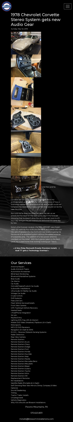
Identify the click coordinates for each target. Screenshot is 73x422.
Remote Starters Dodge (20, 347)
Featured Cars (16, 301)
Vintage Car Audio (18, 293)
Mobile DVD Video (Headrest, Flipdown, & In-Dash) (31, 322)
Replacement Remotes (20, 378)
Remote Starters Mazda (20, 359)
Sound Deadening (18, 390)
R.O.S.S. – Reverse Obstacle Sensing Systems (28, 332)
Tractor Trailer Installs (19, 395)
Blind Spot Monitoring (20, 274)
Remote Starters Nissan (20, 366)
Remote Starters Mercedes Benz (24, 361)
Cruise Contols (16, 296)
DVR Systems (16, 298)
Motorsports (16, 325)
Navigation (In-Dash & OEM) (22, 330)
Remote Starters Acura (20, 342)
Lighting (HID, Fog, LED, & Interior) (24, 320)
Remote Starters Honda (20, 352)
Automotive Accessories (20, 272)
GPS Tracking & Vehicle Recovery (24, 308)
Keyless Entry (16, 318)
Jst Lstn (14, 315)
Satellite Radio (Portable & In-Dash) (25, 383)
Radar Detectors (17, 335)
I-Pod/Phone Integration (21, 313)
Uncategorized (17, 398)
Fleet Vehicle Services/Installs (22, 303)
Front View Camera (18, 305)
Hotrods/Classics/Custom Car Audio (25, 286)
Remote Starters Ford (19, 349)
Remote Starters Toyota (20, 371)
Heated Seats (16, 310)
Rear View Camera (18, 337)
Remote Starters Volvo (20, 373)
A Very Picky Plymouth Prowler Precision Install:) (36, 248)
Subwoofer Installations (20, 289)
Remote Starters (17, 339)
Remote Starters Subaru (21, 369)
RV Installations (17, 381)
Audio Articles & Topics (20, 269)
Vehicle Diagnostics (18, 400)
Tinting (14, 393)
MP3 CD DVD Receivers (20, 327)
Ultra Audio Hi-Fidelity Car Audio (24, 291)
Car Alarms (15, 281)
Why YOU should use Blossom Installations (28, 403)
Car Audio (15, 284)
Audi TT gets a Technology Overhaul (31, 251)
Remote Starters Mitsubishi (22, 364)
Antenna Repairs (17, 267)
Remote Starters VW (19, 376)
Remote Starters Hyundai (21, 354)
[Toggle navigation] (67, 6)
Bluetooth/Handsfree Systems (23, 276)
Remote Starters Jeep (20, 356)
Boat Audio (15, 279)
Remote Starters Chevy (20, 344)
